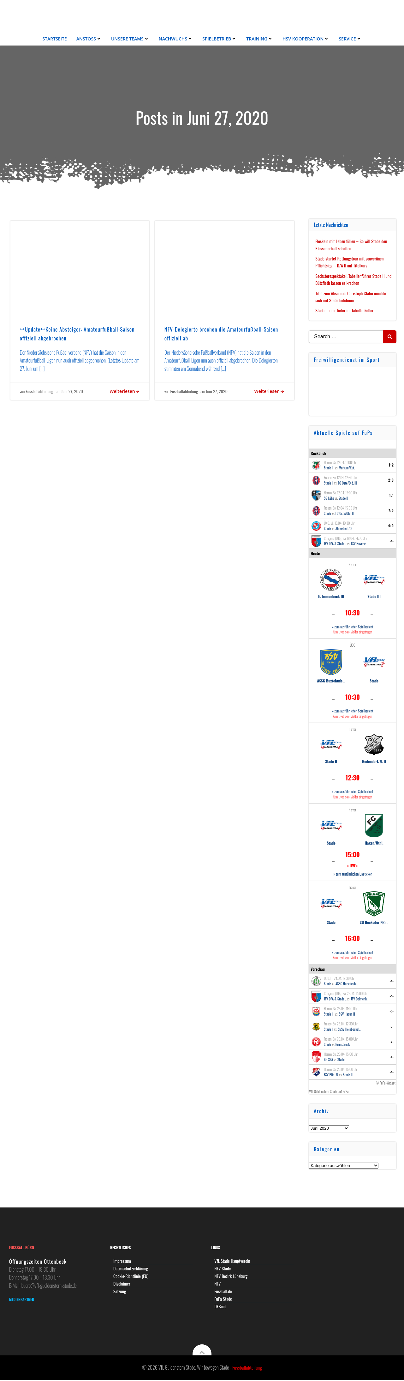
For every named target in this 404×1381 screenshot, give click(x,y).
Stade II (329, 482)
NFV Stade (223, 1268)
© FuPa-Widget (385, 1082)
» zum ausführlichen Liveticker (352, 873)
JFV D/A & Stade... (335, 543)
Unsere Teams (130, 39)
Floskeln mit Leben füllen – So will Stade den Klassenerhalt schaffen (351, 244)
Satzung (120, 1291)
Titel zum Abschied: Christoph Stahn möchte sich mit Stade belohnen (351, 296)
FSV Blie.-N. (331, 1074)
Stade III (329, 467)
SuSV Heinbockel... (349, 1028)
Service (350, 39)
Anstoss (89, 39)
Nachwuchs (176, 39)
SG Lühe (329, 497)
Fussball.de (223, 1291)
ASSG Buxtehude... (331, 680)
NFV (218, 1283)
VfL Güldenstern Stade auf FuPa (329, 1091)
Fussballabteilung (40, 391)
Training (259, 39)
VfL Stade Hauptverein (232, 1261)
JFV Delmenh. (359, 998)
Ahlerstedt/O (344, 528)
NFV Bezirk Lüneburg (231, 1276)
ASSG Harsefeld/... (347, 983)
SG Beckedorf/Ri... (374, 921)
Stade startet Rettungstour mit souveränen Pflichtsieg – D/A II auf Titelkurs (350, 261)
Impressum (122, 1261)
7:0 (391, 510)
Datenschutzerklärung (131, 1268)
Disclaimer (122, 1283)
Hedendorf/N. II (374, 761)
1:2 (391, 464)
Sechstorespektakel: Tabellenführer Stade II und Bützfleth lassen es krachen (354, 279)
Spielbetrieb (219, 39)
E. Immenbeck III (331, 596)
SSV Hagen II (347, 1013)
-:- (392, 540)
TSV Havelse (358, 543)
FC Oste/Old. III (347, 482)
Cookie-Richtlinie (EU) (131, 1276)
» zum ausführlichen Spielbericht (352, 626)
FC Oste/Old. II (345, 513)
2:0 (391, 479)
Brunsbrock (343, 1043)
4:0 (391, 525)
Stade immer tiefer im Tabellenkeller (345, 310)
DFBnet (220, 1306)
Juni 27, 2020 (72, 391)
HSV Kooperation (305, 39)
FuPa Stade (223, 1299)
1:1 (391, 495)
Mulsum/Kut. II (348, 467)
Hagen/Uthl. (374, 842)
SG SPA (328, 1058)
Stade (327, 513)
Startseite (54, 39)
